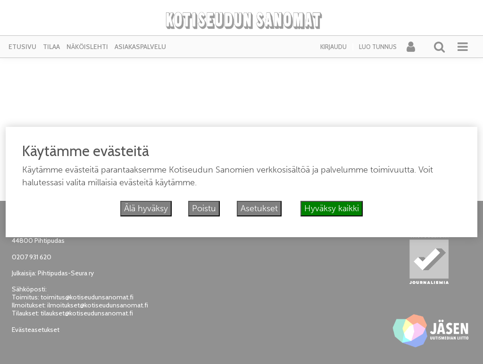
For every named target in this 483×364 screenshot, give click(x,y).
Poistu (204, 208)
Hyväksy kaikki (331, 208)
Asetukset (259, 208)
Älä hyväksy (146, 208)
